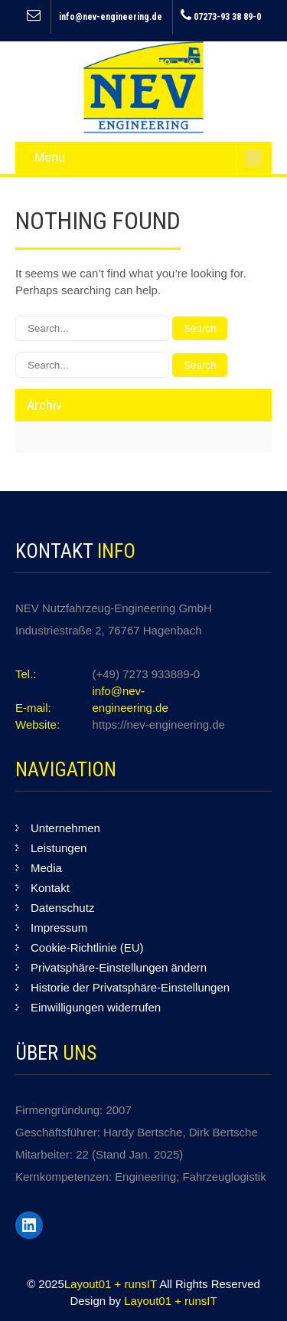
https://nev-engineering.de (159, 724)
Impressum (59, 927)
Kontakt (50, 887)
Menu (49, 157)
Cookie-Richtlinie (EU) (87, 947)
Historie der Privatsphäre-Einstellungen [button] (130, 987)
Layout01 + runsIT (111, 1283)
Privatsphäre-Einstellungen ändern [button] (119, 967)
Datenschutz (62, 907)
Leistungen (58, 847)
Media (46, 867)
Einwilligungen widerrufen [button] (96, 1007)
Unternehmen (65, 827)
